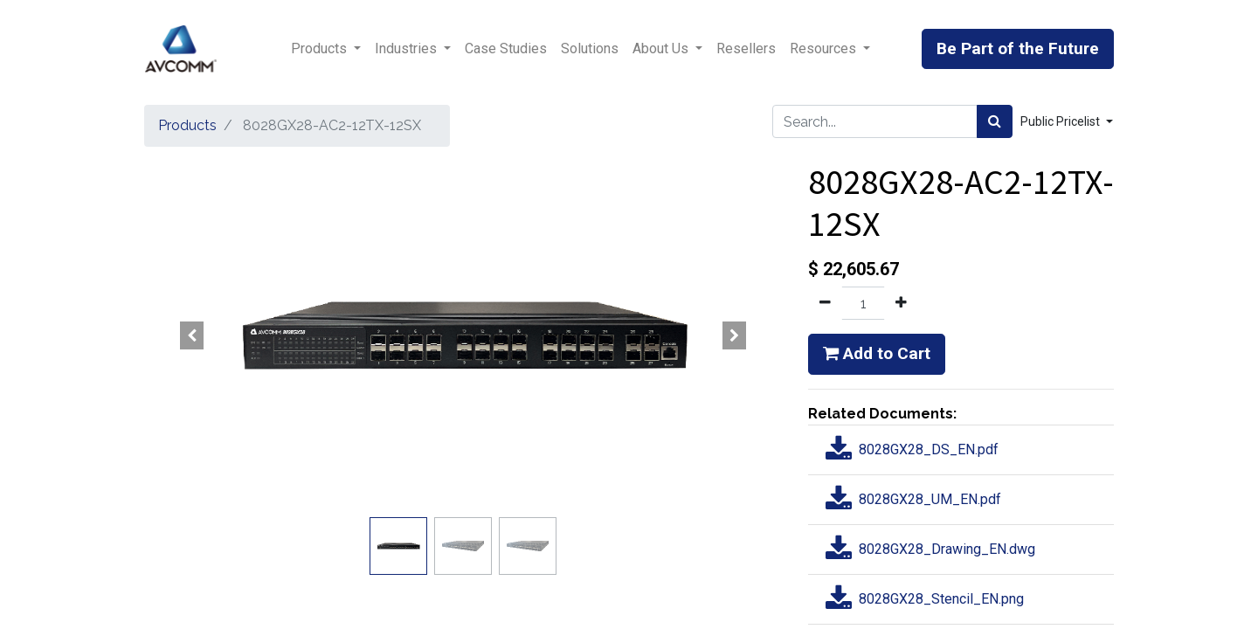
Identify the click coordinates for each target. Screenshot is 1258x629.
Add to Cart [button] (876, 353)
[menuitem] (506, 48)
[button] (192, 335)
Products (187, 125)
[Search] (995, 121)
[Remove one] (825, 303)
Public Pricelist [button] (1061, 121)
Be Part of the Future (1018, 48)
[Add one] (901, 303)
